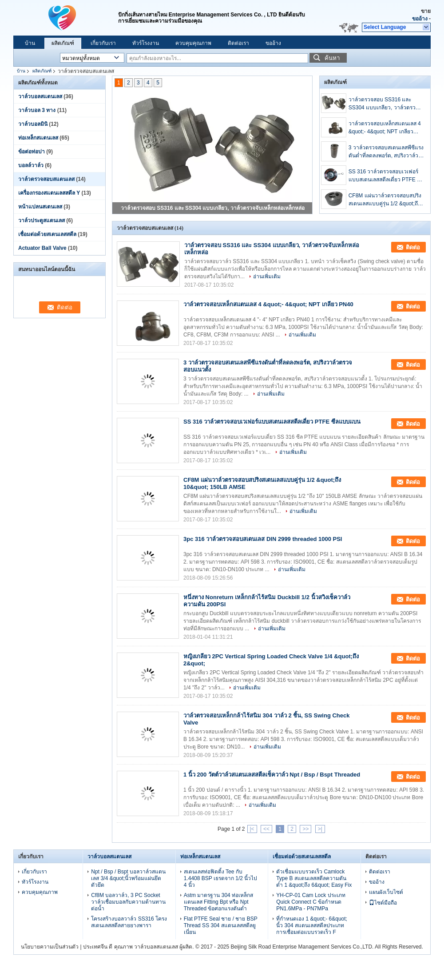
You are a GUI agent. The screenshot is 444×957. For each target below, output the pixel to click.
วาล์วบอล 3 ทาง (37, 110)
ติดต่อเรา (238, 43)
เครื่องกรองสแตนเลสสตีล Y (49, 193)
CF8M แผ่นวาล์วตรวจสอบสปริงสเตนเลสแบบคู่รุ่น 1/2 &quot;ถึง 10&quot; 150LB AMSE (385, 200)
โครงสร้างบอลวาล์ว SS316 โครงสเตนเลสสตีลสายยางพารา (129, 922)
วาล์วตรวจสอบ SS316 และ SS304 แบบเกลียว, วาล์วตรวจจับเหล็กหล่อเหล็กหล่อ (213, 208)
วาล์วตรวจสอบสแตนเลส (46, 179)
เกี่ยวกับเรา (103, 43)
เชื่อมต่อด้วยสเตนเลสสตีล (47, 234)
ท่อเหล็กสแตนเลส (38, 138)
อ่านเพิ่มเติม (267, 276)
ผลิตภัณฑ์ (63, 43)
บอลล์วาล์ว (31, 165)
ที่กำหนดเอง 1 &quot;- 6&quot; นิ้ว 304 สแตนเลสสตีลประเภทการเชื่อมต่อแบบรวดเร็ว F (311, 925)
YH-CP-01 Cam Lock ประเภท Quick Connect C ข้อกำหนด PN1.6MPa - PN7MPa (310, 902)
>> (305, 829)
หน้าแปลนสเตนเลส (40, 207)
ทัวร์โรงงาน (145, 43)
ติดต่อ (413, 247)
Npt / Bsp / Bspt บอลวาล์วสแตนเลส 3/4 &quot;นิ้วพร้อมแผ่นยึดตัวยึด (128, 878)
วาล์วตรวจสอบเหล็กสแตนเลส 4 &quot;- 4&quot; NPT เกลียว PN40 (385, 128)
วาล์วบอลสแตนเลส (40, 96)
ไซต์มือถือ (383, 903)
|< (252, 829)
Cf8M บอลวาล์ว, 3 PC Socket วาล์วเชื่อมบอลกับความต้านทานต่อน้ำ (128, 902)
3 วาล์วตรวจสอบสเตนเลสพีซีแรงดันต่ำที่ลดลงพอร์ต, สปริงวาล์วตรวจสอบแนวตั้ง (386, 152)
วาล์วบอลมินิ (33, 124)
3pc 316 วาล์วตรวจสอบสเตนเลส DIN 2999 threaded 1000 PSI (262, 539)
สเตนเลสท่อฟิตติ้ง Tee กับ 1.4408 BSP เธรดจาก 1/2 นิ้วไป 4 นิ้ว (221, 878)
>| (320, 829)
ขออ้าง (420, 19)
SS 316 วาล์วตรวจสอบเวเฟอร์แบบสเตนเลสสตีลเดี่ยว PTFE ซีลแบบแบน (386, 176)
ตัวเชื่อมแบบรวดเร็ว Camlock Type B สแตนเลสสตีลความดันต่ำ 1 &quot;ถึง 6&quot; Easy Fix (314, 878)
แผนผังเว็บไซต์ (386, 892)
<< (266, 829)
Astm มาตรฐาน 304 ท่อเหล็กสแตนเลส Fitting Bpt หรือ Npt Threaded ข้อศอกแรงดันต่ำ (218, 902)
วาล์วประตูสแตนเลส (41, 220)
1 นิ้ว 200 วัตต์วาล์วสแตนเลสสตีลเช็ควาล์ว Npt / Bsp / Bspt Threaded (271, 774)
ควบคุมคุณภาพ (193, 43)
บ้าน (30, 43)
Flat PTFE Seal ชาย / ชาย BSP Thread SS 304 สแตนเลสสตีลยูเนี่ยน (221, 925)
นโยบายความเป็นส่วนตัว (50, 947)
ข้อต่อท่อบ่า (31, 151)
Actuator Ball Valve (42, 248)
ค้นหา (332, 58)
